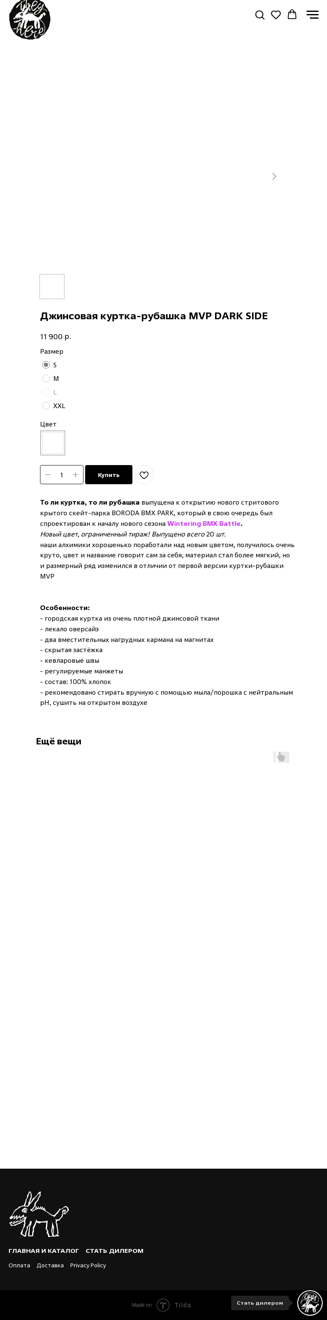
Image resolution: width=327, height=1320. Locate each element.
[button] (260, 14)
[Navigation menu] (312, 15)
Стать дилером (114, 1250)
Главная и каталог (44, 1250)
